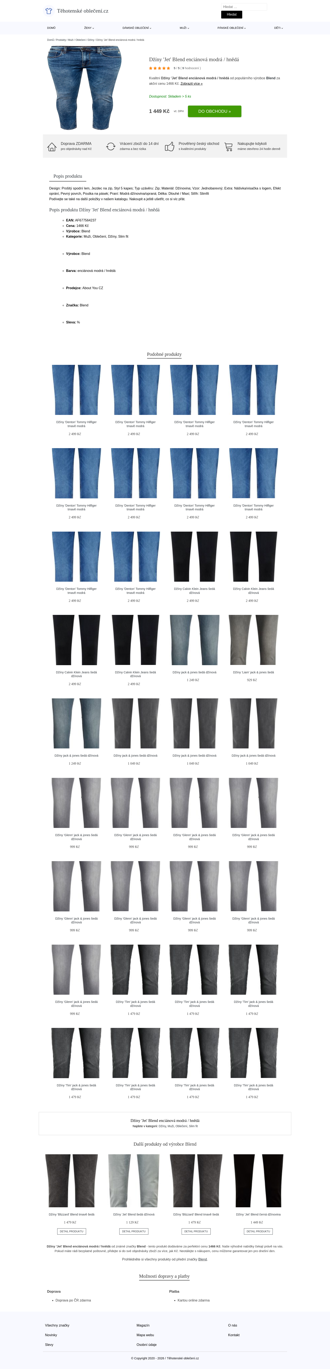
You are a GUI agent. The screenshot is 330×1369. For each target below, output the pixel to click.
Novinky (51, 1335)
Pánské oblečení (230, 27)
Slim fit (193, 1126)
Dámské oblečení (135, 27)
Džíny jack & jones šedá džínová (194, 672)
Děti (277, 27)
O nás (232, 1325)
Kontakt (234, 1335)
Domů (51, 27)
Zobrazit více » (192, 83)
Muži (183, 27)
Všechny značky (57, 1325)
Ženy (88, 27)
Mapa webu (145, 1335)
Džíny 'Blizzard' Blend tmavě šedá (71, 1214)
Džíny (91, 39)
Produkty (61, 39)
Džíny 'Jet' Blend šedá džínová (133, 1214)
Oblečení (81, 39)
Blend (270, 78)
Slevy (49, 1344)
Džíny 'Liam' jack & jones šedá (253, 672)
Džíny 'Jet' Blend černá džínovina (258, 1214)
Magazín (143, 1325)
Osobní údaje (147, 1344)
